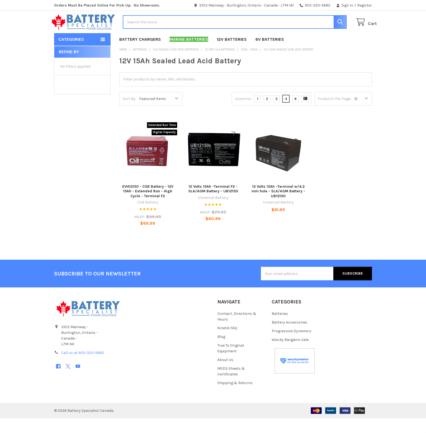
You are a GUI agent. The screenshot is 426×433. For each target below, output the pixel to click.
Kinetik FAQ (227, 342)
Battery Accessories (289, 337)
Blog (221, 351)
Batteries (280, 328)
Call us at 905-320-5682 (82, 367)
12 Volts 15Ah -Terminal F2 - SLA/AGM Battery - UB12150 (213, 203)
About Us (225, 374)
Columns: (243, 113)
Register (364, 5)
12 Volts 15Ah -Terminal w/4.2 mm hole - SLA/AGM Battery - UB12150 (278, 206)
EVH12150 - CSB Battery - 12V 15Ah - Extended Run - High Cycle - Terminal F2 (147, 206)
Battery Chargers (140, 54)
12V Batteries (232, 54)
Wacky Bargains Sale (290, 354)
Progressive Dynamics (291, 345)
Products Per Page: (334, 113)
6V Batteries (269, 54)
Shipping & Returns (235, 397)
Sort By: (129, 113)
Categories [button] (71, 54)
